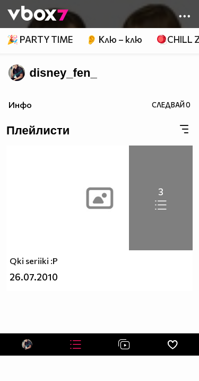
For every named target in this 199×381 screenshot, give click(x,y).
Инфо (20, 104)
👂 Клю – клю (114, 39)
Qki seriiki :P (34, 261)
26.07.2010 (34, 277)
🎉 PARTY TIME (40, 39)
